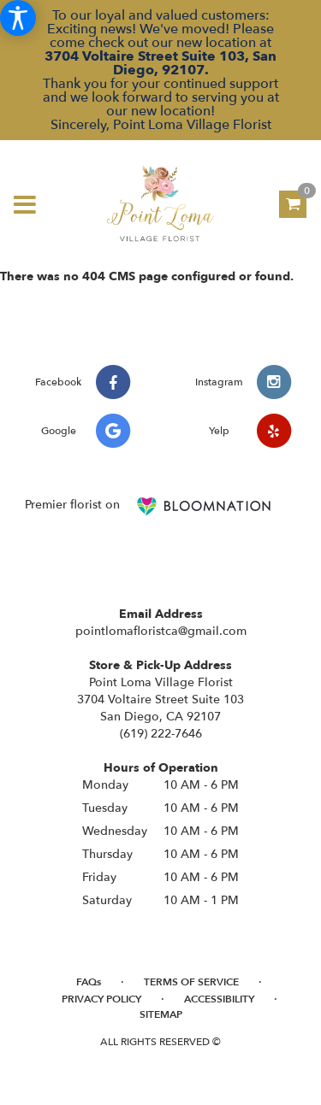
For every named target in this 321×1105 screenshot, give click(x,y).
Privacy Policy (101, 999)
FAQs (88, 982)
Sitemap (161, 1014)
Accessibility (219, 999)
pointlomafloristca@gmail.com (161, 631)
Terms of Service (191, 982)
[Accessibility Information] (18, 18)
